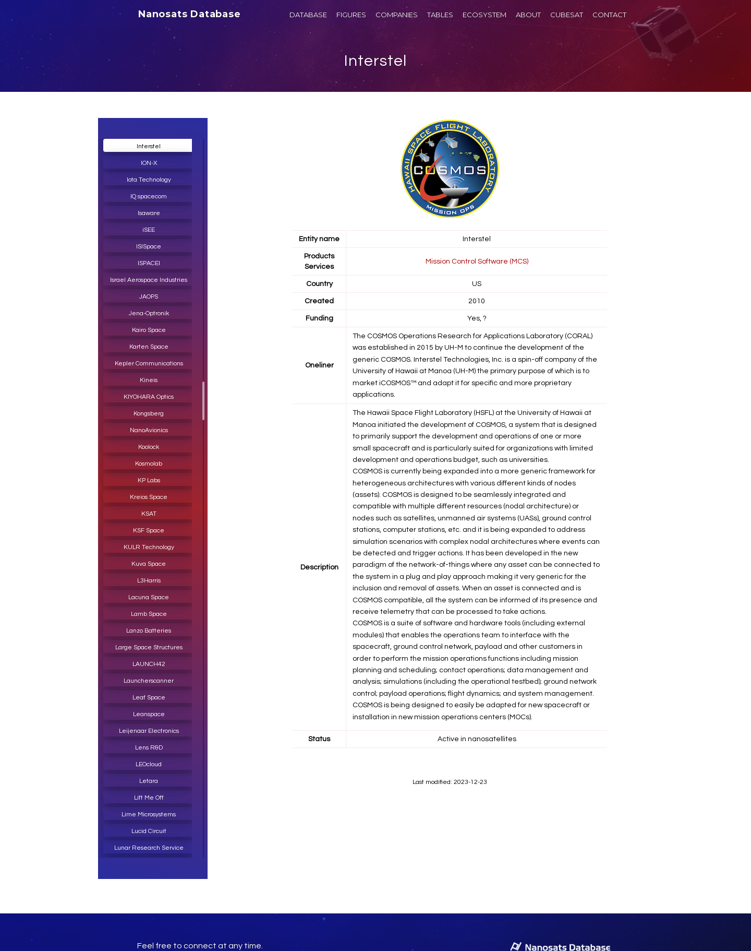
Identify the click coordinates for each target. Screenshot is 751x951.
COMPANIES (397, 14)
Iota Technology (149, 179)
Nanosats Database (189, 14)
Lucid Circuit (148, 831)
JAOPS (148, 296)
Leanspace (149, 714)
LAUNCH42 (148, 664)
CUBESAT (566, 14)
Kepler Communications (149, 363)
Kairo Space (149, 330)
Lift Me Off (149, 797)
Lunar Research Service (149, 848)
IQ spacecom (148, 196)
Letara (148, 781)
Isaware (149, 213)
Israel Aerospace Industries (148, 280)
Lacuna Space (148, 597)
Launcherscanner (149, 680)
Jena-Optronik (149, 313)
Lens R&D (149, 747)
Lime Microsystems (149, 814)
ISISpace (148, 246)
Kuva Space (148, 564)
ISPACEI (149, 263)
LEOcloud (149, 764)
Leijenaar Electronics (149, 731)
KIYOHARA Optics (149, 397)
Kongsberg (149, 413)
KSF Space (148, 530)
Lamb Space (149, 614)
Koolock (148, 447)
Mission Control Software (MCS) (477, 261)
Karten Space (148, 346)
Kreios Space (148, 497)
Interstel (375, 61)
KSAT (148, 513)
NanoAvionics (149, 430)
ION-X (149, 163)
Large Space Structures (149, 647)
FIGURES (351, 14)
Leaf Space (148, 697)
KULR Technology (149, 547)
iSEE (148, 230)
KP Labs (149, 480)
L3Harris (149, 580)
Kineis (149, 380)
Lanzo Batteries (148, 630)
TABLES (440, 14)
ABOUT (528, 14)
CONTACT (609, 14)
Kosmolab (148, 463)
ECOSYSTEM (484, 14)
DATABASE (308, 14)
